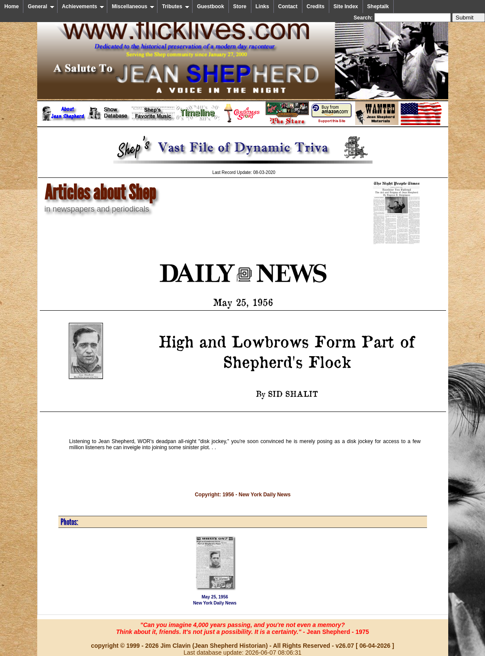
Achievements (83, 6)
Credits (315, 6)
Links (262, 6)
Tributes (176, 6)
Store (240, 6)
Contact (288, 6)
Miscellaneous (133, 6)
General (41, 6)
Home (11, 6)
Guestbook (210, 6)
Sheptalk (378, 6)
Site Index (346, 6)
